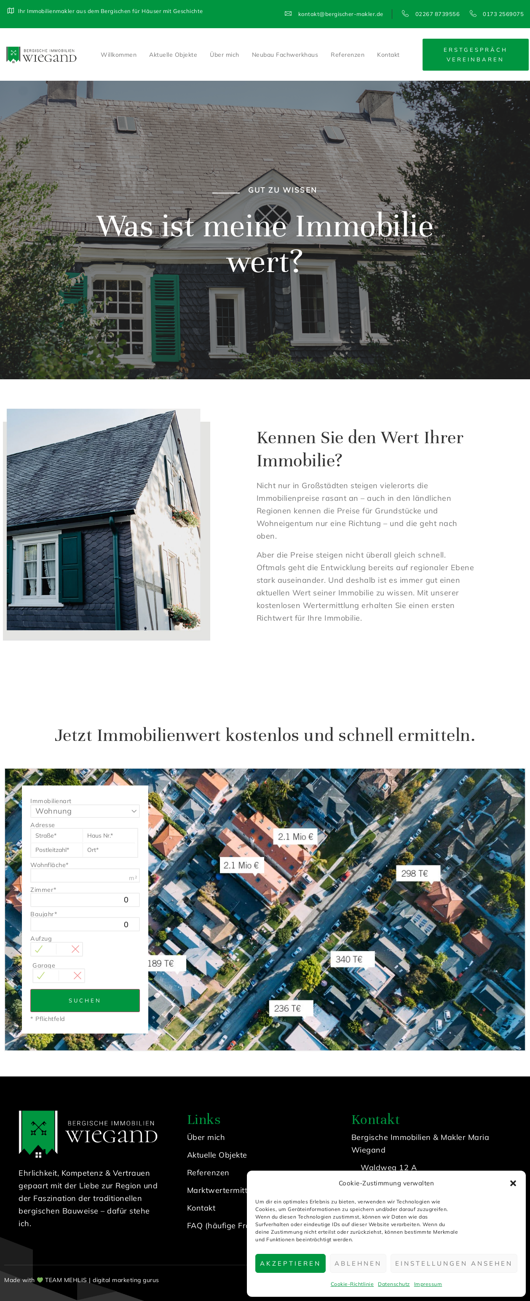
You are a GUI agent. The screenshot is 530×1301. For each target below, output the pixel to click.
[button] (513, 1183)
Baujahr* (43, 914)
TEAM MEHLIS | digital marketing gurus (102, 1280)
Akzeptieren (290, 1263)
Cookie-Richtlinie (352, 1284)
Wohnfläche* (49, 865)
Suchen (85, 1000)
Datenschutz (394, 1284)
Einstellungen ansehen (454, 1263)
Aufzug (41, 938)
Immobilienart (51, 801)
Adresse (42, 825)
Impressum (428, 1284)
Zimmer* (43, 890)
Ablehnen (358, 1263)
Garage (43, 965)
